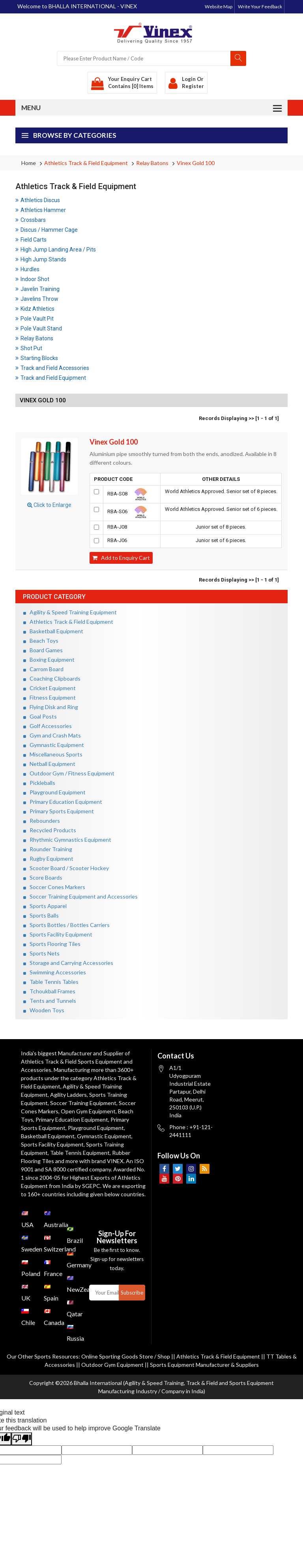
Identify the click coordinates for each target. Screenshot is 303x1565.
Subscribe (132, 1292)
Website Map (218, 6)
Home (28, 163)
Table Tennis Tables (51, 981)
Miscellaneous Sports (52, 754)
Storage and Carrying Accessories (68, 962)
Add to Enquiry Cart (121, 557)
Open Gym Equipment (88, 1111)
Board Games (43, 650)
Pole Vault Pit (34, 318)
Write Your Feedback (260, 6)
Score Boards (42, 877)
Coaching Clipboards (51, 678)
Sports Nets (41, 953)
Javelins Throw (36, 299)
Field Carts (31, 239)
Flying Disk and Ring (50, 707)
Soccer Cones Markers (54, 887)
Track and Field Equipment (50, 378)
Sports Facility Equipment (57, 934)
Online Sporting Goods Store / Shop (126, 1356)
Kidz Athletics (34, 309)
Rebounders (41, 820)
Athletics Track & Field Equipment (86, 163)
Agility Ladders (68, 1094)
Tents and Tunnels (49, 1000)
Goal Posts (40, 716)
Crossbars (30, 220)
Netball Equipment (49, 763)
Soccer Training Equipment (83, 1103)
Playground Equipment (54, 792)
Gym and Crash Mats (52, 735)
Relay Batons (152, 163)
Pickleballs (39, 782)
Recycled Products (49, 830)
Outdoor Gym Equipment (112, 1364)
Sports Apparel (45, 906)
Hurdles (27, 269)
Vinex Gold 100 (196, 163)
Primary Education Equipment (62, 801)
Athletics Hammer (40, 210)
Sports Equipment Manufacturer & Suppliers (204, 1364)
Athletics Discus (37, 200)
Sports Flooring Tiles (51, 943)
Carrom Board (43, 669)
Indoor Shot (32, 279)
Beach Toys (40, 640)
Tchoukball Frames (49, 991)
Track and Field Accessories (52, 368)
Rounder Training (47, 849)
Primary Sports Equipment (58, 811)
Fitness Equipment (49, 697)
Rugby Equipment (48, 858)
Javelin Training (37, 289)
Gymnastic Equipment (53, 744)
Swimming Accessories (54, 972)
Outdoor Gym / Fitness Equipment (68, 773)
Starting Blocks (36, 358)
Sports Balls (41, 915)
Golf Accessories (47, 725)
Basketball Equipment (53, 631)
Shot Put (28, 348)
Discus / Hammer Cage (46, 230)
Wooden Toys (43, 1010)
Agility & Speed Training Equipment (70, 612)
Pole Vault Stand (38, 328)
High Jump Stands (40, 259)
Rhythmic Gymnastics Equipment (67, 839)
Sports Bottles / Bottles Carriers (66, 924)
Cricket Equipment (49, 688)
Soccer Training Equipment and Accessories (80, 896)
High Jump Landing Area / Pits (55, 249)
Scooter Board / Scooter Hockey (66, 868)
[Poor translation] (21, 1438)
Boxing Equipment (49, 659)
